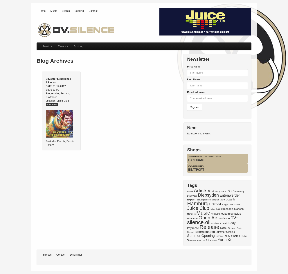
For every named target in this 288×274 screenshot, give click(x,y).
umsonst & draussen (207, 240)
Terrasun (191, 240)
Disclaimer (76, 254)
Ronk (223, 228)
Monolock (191, 214)
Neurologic (192, 218)
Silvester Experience (58, 78)
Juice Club (198, 208)
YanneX (225, 239)
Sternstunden (205, 232)
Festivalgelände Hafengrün (207, 200)
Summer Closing (225, 231)
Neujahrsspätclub (230, 213)
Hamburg (197, 203)
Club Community (236, 191)
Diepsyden (208, 195)
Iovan (230, 204)
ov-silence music (219, 223)
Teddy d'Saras (231, 235)
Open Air (208, 217)
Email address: (196, 92)
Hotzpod (215, 204)
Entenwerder (229, 195)
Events (66, 10)
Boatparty (214, 191)
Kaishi (212, 209)
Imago (225, 204)
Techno (219, 236)
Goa (222, 199)
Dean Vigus (192, 196)
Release (209, 227)
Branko (224, 191)
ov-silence (224, 218)
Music (53, 10)
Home (42, 10)
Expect (191, 199)
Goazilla (230, 199)
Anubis (190, 191)
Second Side (235, 228)
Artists (200, 190)
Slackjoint (191, 232)
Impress (47, 254)
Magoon (239, 208)
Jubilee (237, 204)
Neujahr (215, 214)
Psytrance (193, 228)
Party (232, 223)
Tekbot (244, 236)
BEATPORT (196, 169)
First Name (193, 66)
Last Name (193, 79)
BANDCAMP (196, 160)
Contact (93, 10)
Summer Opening (201, 236)
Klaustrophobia (224, 208)
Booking (79, 10)
